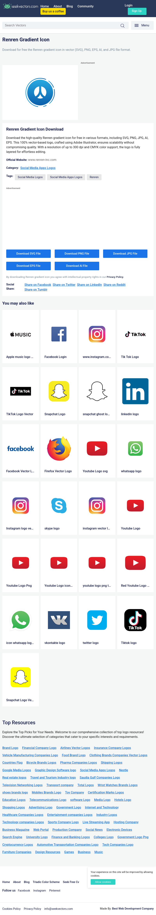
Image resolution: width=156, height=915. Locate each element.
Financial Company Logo (39, 748)
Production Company (67, 830)
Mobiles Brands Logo (46, 792)
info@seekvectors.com (58, 909)
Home (44, 6)
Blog (70, 6)
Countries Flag (12, 762)
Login (128, 5)
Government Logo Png (133, 837)
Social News (94, 830)
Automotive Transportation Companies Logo (67, 845)
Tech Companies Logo (117, 845)
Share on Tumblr (36, 289)
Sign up (137, 11)
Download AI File (77, 266)
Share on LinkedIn (89, 285)
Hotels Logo (122, 800)
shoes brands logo (15, 792)
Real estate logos (14, 777)
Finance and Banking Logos (71, 837)
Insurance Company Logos (112, 748)
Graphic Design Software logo (55, 770)
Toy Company (74, 792)
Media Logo (102, 800)
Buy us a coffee (53, 11)
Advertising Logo (41, 807)
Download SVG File (28, 253)
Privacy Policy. (115, 276)
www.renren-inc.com (42, 160)
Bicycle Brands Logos (41, 762)
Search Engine (12, 837)
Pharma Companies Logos (78, 762)
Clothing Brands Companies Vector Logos (118, 755)
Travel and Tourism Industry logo (53, 777)
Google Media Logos (16, 770)
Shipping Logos (111, 762)
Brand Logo (10, 748)
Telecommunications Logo (47, 800)
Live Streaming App (96, 822)
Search (124, 26)
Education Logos (13, 800)
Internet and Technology (102, 807)
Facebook (24, 890)
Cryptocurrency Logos (17, 845)
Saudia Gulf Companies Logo (100, 777)
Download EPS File (28, 266)
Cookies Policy (11, 909)
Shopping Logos (13, 807)
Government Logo (68, 807)
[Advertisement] (117, 92)
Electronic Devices (119, 830)
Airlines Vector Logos (75, 748)
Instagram (39, 890)
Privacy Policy (32, 909)
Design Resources (47, 852)
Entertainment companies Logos (69, 815)
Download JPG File (125, 253)
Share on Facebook (38, 285)
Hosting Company (126, 822)
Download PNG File (77, 253)
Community (85, 6)
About (57, 6)
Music (99, 852)
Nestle (123, 770)
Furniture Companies (16, 852)
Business (84, 852)
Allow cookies (103, 881)
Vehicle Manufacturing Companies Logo (30, 755)
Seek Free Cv (71, 882)
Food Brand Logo (74, 755)
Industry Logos (106, 815)
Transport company (60, 785)
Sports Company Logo (63, 822)
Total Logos (85, 785)
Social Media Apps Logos (37, 168)
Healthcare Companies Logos (22, 815)
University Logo (37, 837)
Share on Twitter (64, 285)
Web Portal (41, 830)
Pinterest (54, 890)
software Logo (80, 800)
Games (69, 852)
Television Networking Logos (22, 785)
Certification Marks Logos (106, 792)
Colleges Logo (104, 837)
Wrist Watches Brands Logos (118, 785)
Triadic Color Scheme (46, 882)
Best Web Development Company (133, 908)
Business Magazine (15, 830)
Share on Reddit (114, 285)
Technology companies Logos (23, 822)
